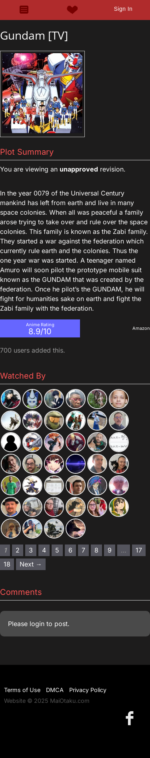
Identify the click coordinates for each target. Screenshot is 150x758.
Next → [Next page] (31, 564)
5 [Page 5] (57, 550)
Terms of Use (22, 689)
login (37, 624)
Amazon (141, 328)
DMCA (55, 689)
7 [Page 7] (83, 550)
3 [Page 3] (31, 550)
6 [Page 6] (70, 550)
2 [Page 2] (18, 550)
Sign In (123, 9)
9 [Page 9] (110, 550)
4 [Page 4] (44, 550)
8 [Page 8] (96, 550)
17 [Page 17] (139, 550)
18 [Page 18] (7, 564)
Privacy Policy (87, 689)
